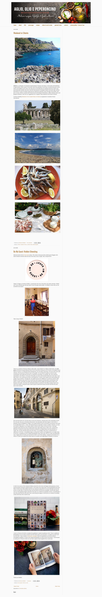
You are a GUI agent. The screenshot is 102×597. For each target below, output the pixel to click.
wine (27, 582)
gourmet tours (58, 25)
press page (31, 25)
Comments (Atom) (23, 588)
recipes (38, 25)
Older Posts (57, 586)
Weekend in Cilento (20, 33)
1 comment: (29, 580)
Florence (24, 582)
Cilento (19, 244)
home (15, 25)
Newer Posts (16, 586)
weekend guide (35, 244)
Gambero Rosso (24, 244)
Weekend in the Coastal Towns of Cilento (31, 96)
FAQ (25, 25)
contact (66, 25)
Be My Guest (26, 255)
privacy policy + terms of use (77, 25)
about (20, 25)
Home (37, 586)
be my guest (20, 582)
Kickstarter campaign (32, 536)
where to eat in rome (47, 25)
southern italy (29, 244)
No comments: (29, 242)
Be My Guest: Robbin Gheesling (25, 251)
